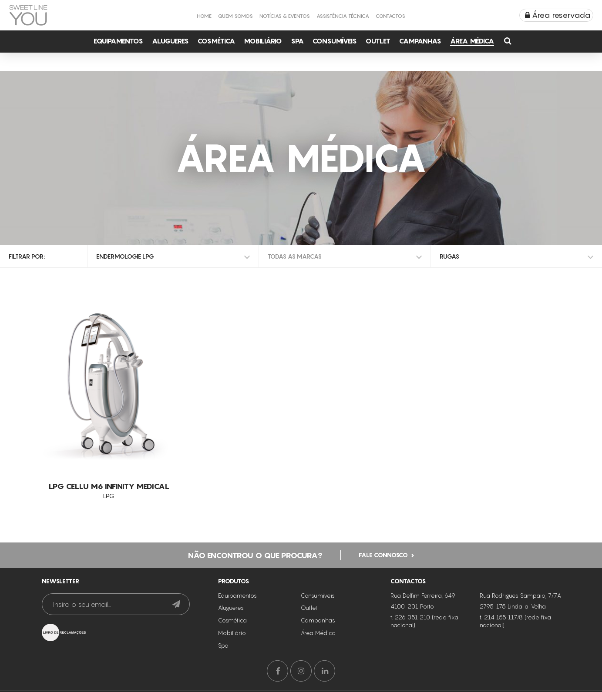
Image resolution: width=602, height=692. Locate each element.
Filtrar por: (27, 256)
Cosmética (216, 41)
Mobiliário (263, 41)
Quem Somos (235, 16)
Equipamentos (118, 41)
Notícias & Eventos (284, 16)
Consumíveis (335, 41)
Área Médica (472, 41)
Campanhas (420, 41)
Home (204, 16)
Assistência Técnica (342, 16)
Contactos (390, 16)
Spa (297, 41)
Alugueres (170, 41)
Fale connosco (383, 554)
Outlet (378, 41)
